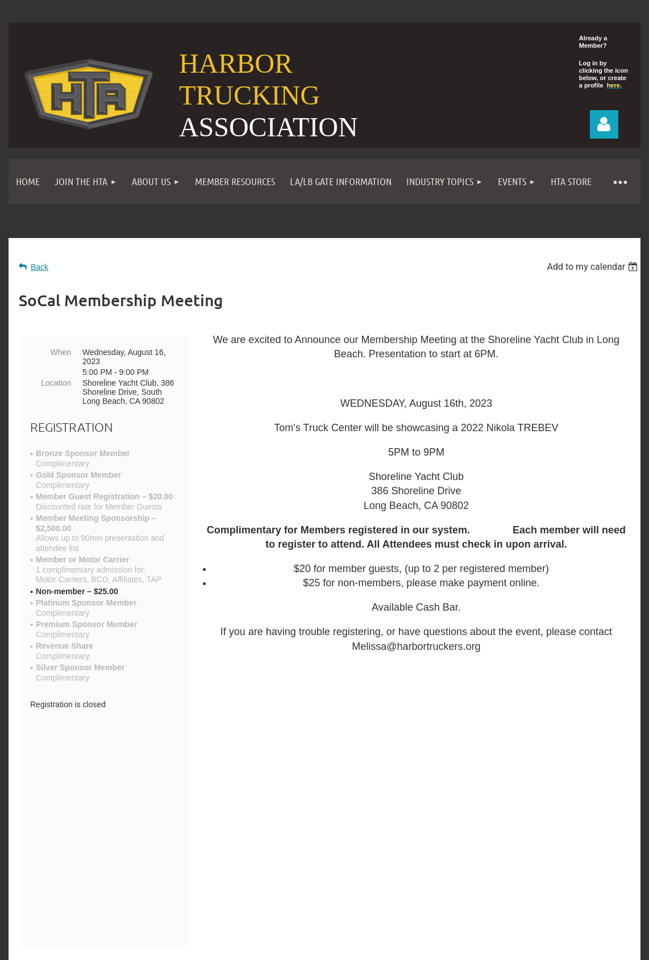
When (60, 352)
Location (56, 382)
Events (344, 869)
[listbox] (593, 267)
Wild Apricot (511, 939)
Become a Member (273, 869)
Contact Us (61, 836)
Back (39, 267)
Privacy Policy (404, 869)
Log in (604, 124)
